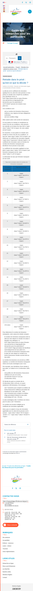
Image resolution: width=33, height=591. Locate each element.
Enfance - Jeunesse (8, 543)
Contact (5, 577)
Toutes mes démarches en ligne (16, 466)
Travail (18, 67)
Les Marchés (6, 569)
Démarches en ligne (8, 563)
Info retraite (11, 433)
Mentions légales (7, 574)
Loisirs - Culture (7, 546)
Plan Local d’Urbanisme (9, 566)
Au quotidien (6, 540)
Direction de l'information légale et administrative (15, 451)
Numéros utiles (7, 572)
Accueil (4, 466)
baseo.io (18, 453)
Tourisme (5, 548)
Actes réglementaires (8, 551)
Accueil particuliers (9, 67)
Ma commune (6, 537)
